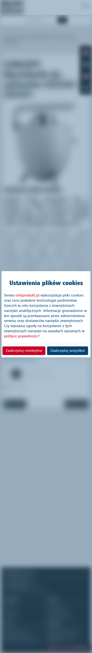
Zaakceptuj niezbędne (24, 350)
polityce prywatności (21, 336)
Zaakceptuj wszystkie (67, 350)
